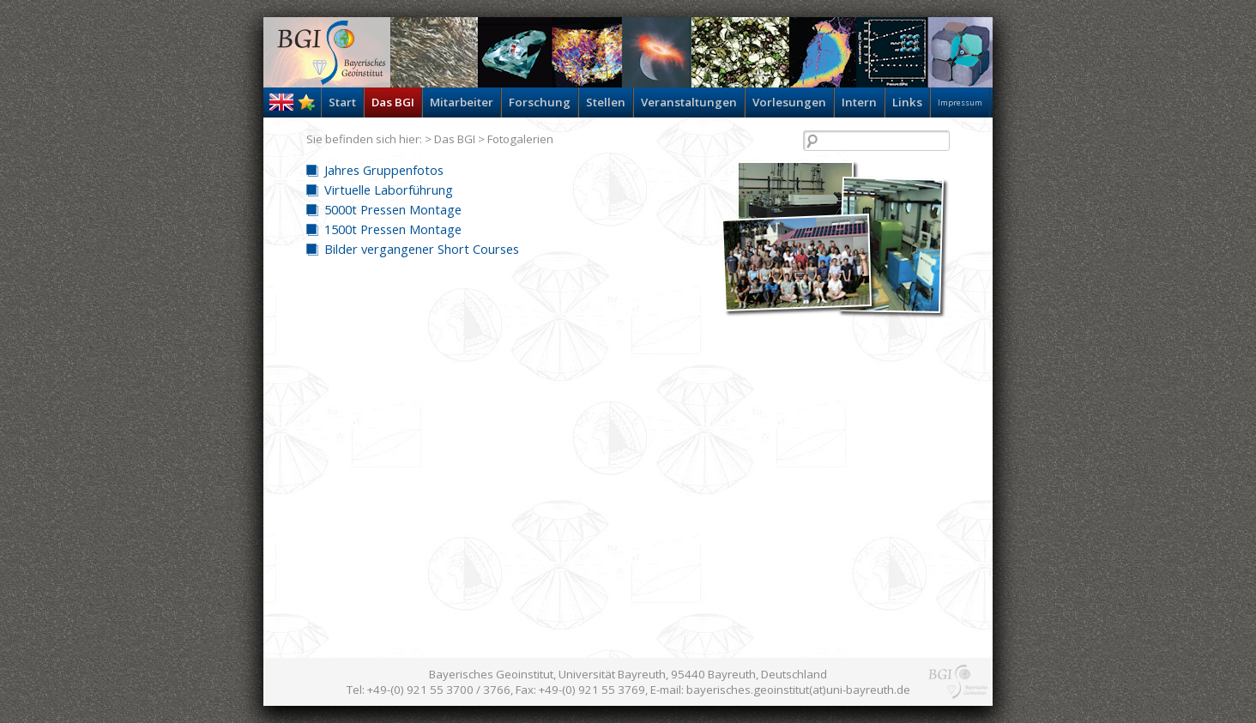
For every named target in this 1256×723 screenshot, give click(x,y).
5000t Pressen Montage (393, 209)
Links (907, 102)
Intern (859, 102)
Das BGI (392, 102)
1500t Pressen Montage (393, 229)
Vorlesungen (789, 102)
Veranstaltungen (689, 102)
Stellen (605, 102)
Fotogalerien (520, 139)
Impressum (960, 102)
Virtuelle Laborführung (388, 189)
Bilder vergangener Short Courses (421, 248)
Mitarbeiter (461, 102)
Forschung (540, 102)
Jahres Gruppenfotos (384, 169)
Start (342, 102)
